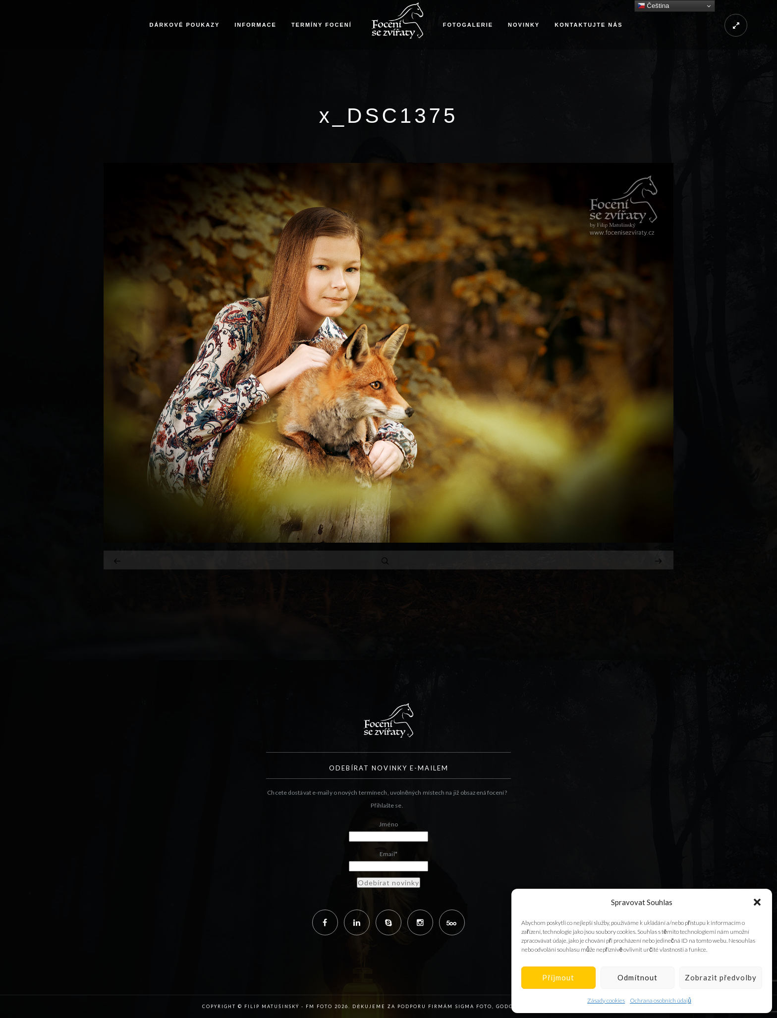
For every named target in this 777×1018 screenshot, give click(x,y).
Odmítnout (637, 977)
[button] (757, 902)
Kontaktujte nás (588, 25)
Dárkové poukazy (184, 25)
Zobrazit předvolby (721, 977)
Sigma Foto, (475, 1006)
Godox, (507, 1006)
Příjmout (558, 977)
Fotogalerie (468, 25)
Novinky (524, 25)
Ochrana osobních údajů (660, 1000)
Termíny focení (321, 25)
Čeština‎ (653, 6)
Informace (255, 25)
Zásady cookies (606, 1000)
